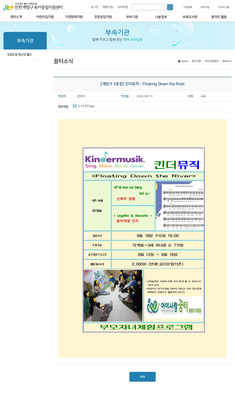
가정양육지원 (74, 17)
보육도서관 (190, 17)
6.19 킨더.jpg (86, 106)
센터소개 (16, 17)
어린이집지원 (45, 17)
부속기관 (132, 17)
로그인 (95, 7)
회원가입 (108, 7)
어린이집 (205, 7)
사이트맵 (122, 7)
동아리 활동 (219, 17)
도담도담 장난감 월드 (19, 54)
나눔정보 (161, 17)
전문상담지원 (103, 17)
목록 (142, 376)
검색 (170, 7)
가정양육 (187, 7)
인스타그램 (223, 7)
